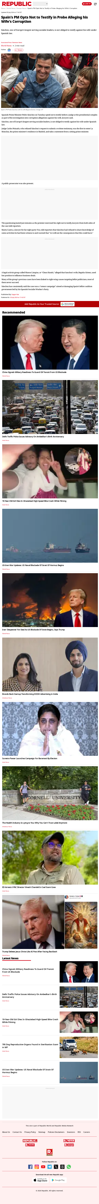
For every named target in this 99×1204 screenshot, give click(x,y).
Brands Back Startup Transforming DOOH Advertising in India (30, 694)
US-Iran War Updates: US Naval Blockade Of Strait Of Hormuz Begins (33, 565)
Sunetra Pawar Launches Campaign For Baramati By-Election (29, 758)
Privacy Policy (30, 1132)
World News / (11, 8)
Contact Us (17, 1132)
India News (5, 440)
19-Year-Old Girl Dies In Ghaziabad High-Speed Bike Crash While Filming (34, 501)
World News (6, 45)
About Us (6, 1132)
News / (3, 8)
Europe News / (22, 8)
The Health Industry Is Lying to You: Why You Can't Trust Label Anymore (34, 822)
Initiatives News (7, 698)
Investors (71, 1132)
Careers (86, 1132)
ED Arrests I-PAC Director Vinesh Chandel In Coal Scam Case (29, 887)
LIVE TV (87, 4)
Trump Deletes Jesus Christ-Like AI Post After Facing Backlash (29, 951)
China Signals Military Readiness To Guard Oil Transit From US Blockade (34, 372)
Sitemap (41, 1132)
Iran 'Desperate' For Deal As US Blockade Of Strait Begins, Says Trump (33, 629)
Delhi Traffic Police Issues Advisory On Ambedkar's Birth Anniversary (33, 436)
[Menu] (94, 3)
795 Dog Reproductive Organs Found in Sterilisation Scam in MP (30, 1046)
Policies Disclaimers (56, 1132)
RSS (79, 1132)
